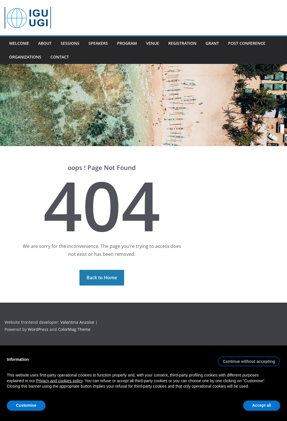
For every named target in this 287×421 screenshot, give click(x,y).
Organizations (25, 57)
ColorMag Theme (74, 329)
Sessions (70, 43)
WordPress (39, 329)
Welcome (19, 43)
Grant (212, 43)
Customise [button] (26, 405)
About (45, 43)
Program (127, 43)
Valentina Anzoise (77, 322)
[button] (249, 359)
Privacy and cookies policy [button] (59, 381)
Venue (152, 43)
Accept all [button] (261, 405)
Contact (59, 57)
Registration (182, 43)
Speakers (98, 43)
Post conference (246, 43)
